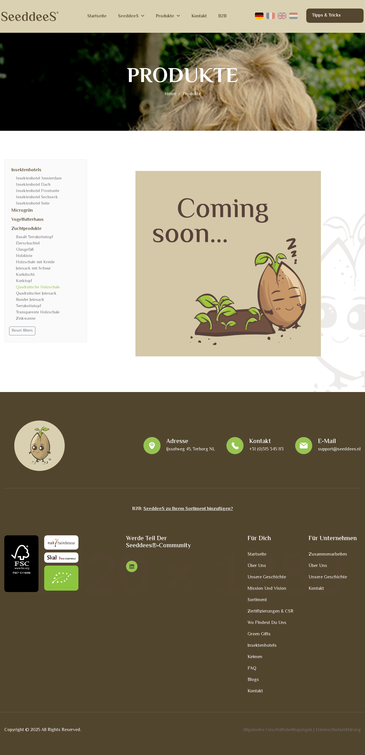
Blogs (253, 679)
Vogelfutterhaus (27, 219)
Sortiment (257, 600)
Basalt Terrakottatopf (34, 237)
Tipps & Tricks (326, 15)
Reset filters (22, 331)
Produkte (165, 16)
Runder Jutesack (30, 300)
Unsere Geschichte (267, 577)
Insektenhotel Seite (33, 204)
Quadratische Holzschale (38, 287)
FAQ (252, 668)
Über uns (257, 566)
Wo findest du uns (267, 623)
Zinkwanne (26, 319)
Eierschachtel (28, 243)
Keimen (255, 657)
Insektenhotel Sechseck (37, 197)
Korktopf (24, 281)
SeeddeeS (128, 16)
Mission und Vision (267, 588)
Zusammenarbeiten (328, 554)
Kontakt (199, 16)
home (170, 94)
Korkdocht (25, 275)
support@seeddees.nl (339, 449)
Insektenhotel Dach (33, 185)
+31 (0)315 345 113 (266, 449)
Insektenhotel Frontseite (37, 191)
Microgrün (22, 210)
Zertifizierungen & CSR (270, 611)
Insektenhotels (26, 170)
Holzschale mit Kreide (35, 262)
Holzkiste (24, 256)
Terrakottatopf (28, 306)
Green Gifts (259, 634)
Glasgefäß (25, 250)
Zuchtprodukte (26, 228)
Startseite (97, 16)
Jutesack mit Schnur (33, 269)
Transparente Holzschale (38, 312)
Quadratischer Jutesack (36, 294)
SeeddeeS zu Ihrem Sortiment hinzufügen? (188, 509)
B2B (222, 16)
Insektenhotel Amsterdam (39, 179)
